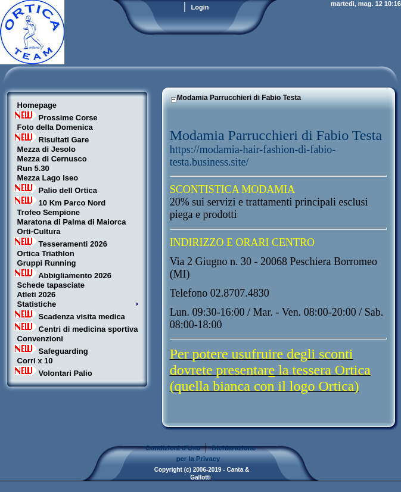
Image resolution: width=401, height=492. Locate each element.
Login (200, 7)
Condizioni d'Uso (172, 447)
